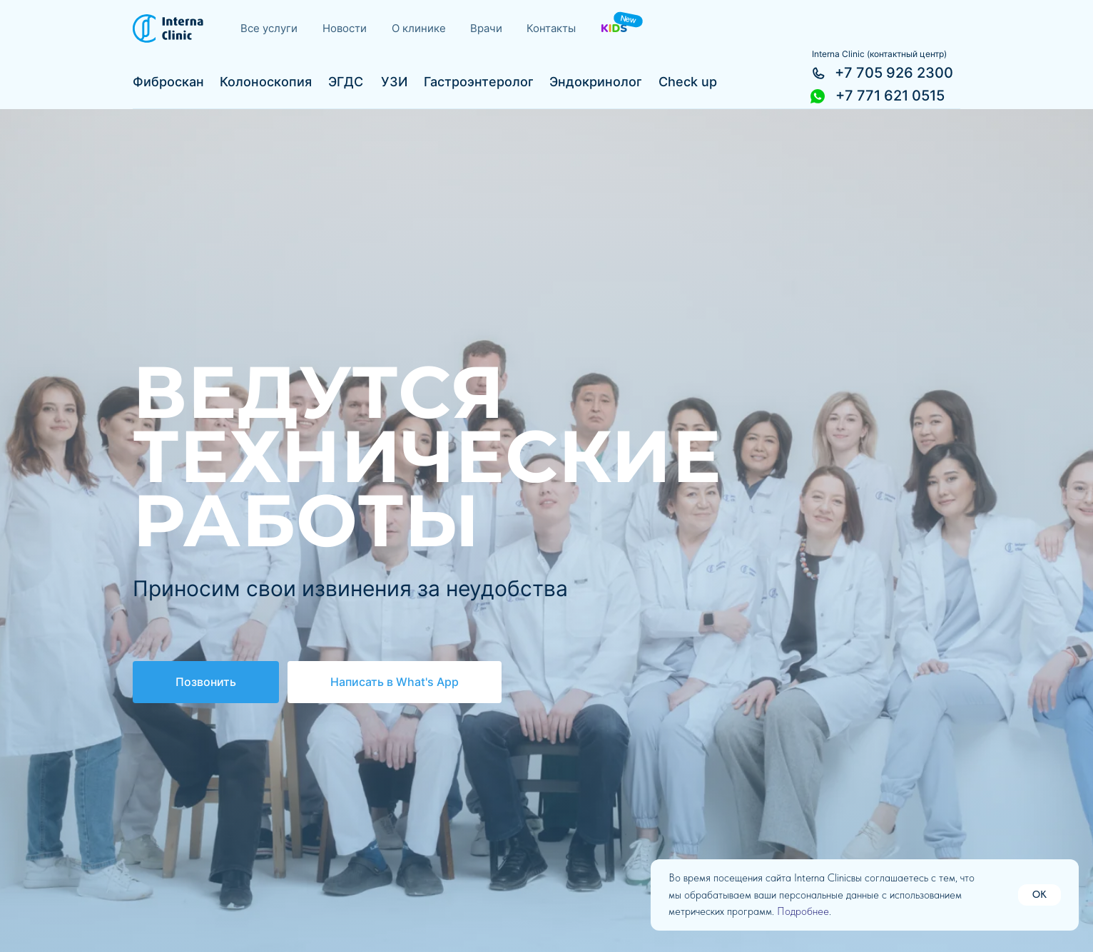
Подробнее (803, 911)
